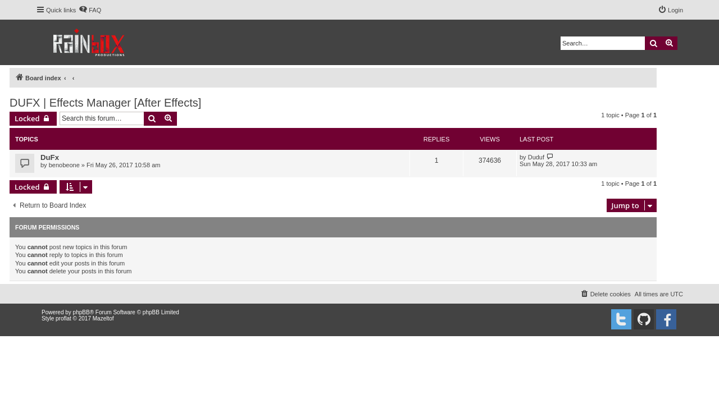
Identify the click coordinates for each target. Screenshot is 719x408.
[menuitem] (90, 10)
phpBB (81, 312)
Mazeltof (103, 318)
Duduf (536, 157)
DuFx (49, 157)
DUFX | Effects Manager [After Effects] (105, 103)
